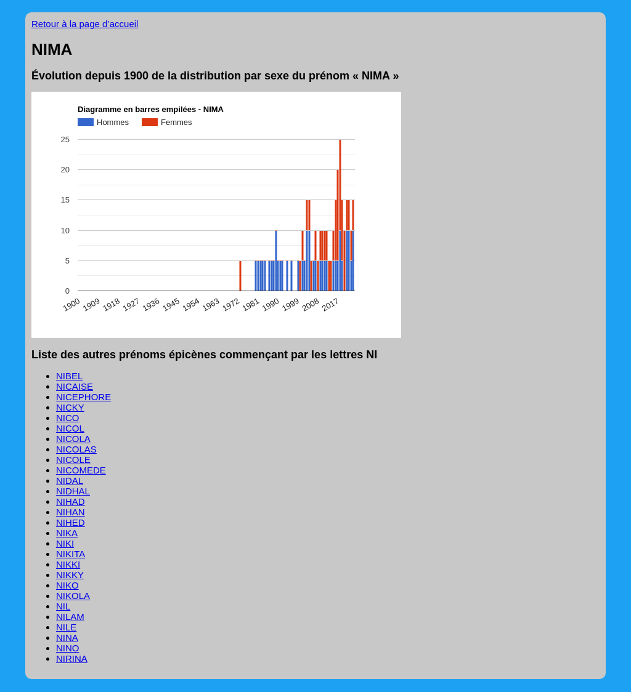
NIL (63, 606)
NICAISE (74, 386)
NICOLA (73, 438)
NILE (66, 627)
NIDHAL (73, 491)
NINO (67, 648)
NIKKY (70, 574)
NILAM (70, 616)
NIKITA (70, 554)
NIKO (67, 585)
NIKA (67, 533)
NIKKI (68, 564)
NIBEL (69, 376)
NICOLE (73, 459)
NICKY (70, 407)
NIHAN (70, 512)
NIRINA (72, 658)
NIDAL (69, 480)
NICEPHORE (83, 397)
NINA (67, 637)
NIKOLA (73, 595)
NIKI (65, 543)
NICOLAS (76, 449)
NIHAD (70, 501)
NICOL (70, 428)
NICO (67, 417)
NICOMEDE (81, 470)
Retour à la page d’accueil (84, 23)
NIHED (70, 522)
